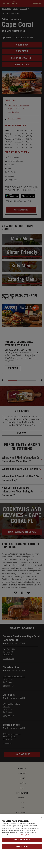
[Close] (41, 820)
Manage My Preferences (22, 843)
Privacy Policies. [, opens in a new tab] (26, 838)
